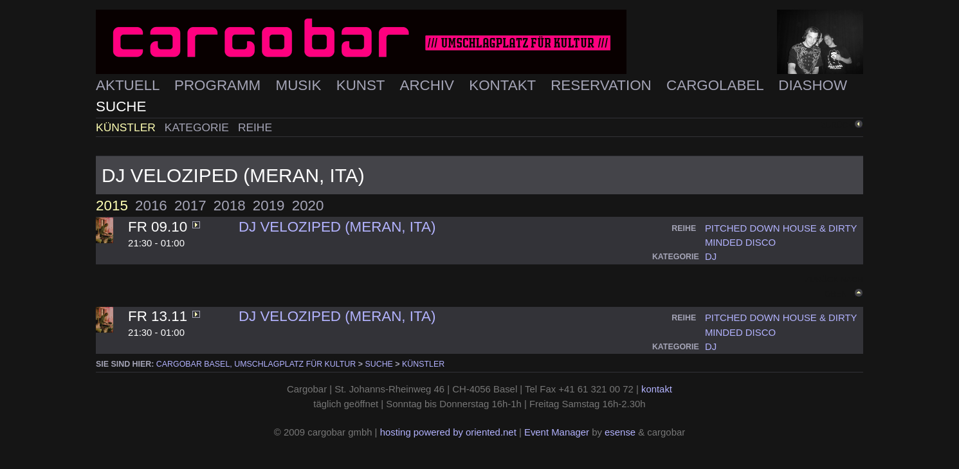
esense (620, 432)
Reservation (603, 85)
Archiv (428, 85)
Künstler (127, 127)
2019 (269, 206)
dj (711, 257)
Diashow (812, 85)
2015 (112, 206)
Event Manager (556, 432)
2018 (230, 206)
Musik (300, 85)
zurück (837, 125)
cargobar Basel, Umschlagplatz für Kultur (256, 364)
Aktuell (129, 85)
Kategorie (198, 127)
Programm (219, 85)
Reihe (255, 127)
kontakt (656, 389)
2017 (190, 206)
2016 (151, 206)
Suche (121, 106)
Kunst (362, 85)
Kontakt (504, 85)
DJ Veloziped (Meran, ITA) (337, 227)
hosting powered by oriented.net (448, 432)
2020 (308, 206)
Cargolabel (716, 85)
